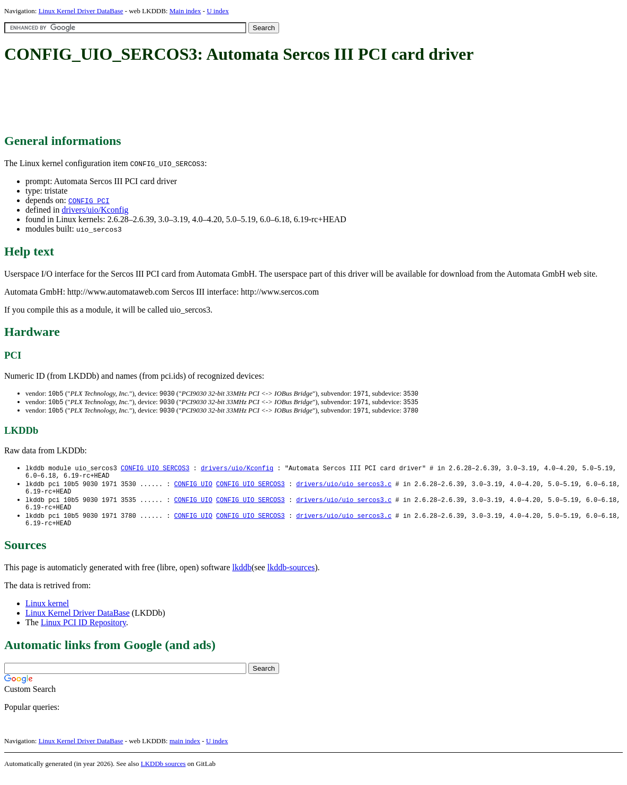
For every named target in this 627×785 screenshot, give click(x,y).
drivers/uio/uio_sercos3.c (343, 487)
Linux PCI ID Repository (83, 632)
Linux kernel (47, 613)
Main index (185, 11)
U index (218, 11)
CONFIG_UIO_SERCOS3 (155, 469)
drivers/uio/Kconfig (94, 209)
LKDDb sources (163, 774)
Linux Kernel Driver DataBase (81, 11)
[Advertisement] (197, 99)
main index (184, 751)
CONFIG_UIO (193, 487)
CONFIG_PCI (89, 200)
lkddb (242, 577)
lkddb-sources (291, 577)
